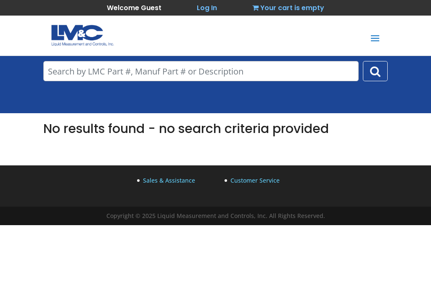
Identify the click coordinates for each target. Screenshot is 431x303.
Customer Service (255, 180)
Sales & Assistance (169, 180)
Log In (207, 8)
